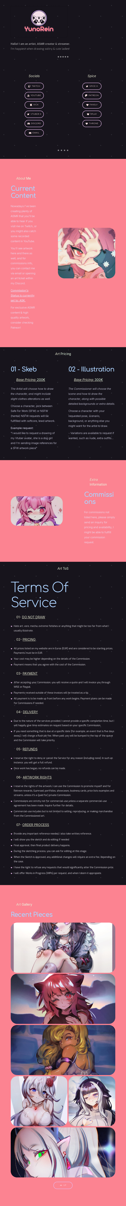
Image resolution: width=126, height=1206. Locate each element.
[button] (34, 86)
